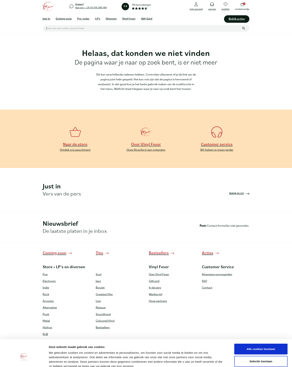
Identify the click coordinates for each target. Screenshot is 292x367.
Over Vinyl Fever (159, 274)
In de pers (155, 287)
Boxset (100, 287)
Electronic (49, 281)
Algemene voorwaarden (217, 274)
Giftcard (154, 281)
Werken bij (155, 294)
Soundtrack (103, 314)
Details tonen (201, 359)
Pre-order (83, 19)
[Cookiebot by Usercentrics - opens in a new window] (24, 360)
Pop (45, 274)
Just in (46, 19)
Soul (98, 274)
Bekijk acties (237, 19)
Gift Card (146, 19)
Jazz (98, 281)
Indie (46, 287)
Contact (207, 287)
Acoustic (48, 301)
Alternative (50, 307)
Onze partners (158, 301)
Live (98, 301)
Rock (46, 294)
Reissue (101, 307)
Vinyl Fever (129, 19)
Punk (46, 314)
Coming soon (64, 19)
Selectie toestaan (261, 342)
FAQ (204, 281)
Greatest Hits (104, 294)
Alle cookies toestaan (261, 330)
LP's (97, 19)
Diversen (111, 19)
